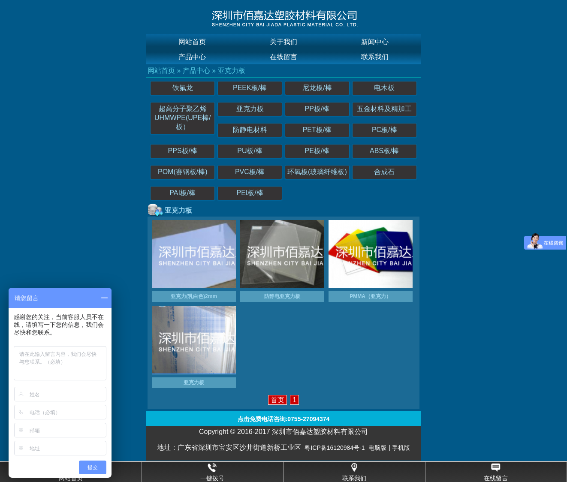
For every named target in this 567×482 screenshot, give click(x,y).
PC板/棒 (384, 129)
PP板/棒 (317, 108)
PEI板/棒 (249, 192)
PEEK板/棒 (250, 87)
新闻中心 (375, 41)
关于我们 (283, 41)
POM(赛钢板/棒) (183, 171)
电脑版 (377, 447)
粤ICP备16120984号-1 (335, 447)
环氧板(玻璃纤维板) (317, 171)
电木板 (384, 87)
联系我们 (375, 56)
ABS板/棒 (384, 150)
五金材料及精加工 (384, 108)
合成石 (384, 171)
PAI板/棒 (182, 192)
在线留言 (283, 56)
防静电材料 (250, 129)
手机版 (401, 447)
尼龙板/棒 (317, 87)
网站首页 (192, 41)
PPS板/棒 (182, 150)
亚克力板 (231, 70)
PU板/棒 (249, 150)
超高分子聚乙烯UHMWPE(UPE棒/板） (182, 117)
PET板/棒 (317, 129)
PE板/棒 (317, 150)
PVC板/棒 (250, 171)
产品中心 (192, 56)
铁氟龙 (182, 87)
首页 (277, 400)
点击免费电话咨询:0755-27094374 (284, 419)
